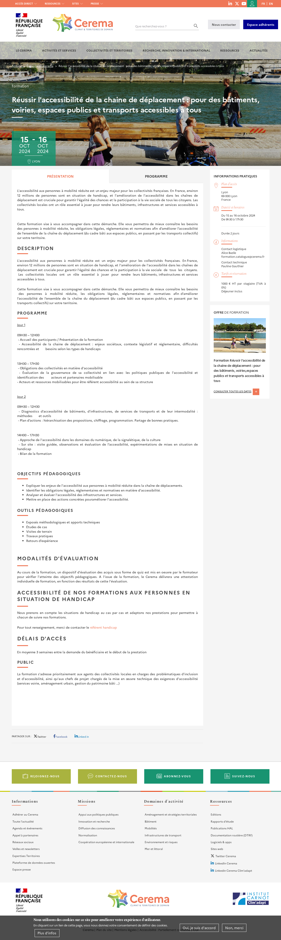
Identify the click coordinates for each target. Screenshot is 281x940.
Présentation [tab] (60, 176)
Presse (95, 3)
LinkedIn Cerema (226, 863)
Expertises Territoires (26, 856)
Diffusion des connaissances (96, 828)
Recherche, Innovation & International (176, 50)
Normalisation (87, 835)
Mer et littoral (154, 849)
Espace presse (21, 869)
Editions (216, 814)
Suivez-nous (243, 776)
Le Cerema (24, 50)
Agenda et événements (27, 828)
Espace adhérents (260, 24)
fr (263, 3)
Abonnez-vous (177, 776)
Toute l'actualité (23, 821)
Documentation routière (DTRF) (232, 835)
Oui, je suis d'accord (199, 927)
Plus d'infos (47, 932)
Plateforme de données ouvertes (33, 862)
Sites (75, 3)
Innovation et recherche (94, 821)
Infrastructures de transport (163, 835)
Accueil (16, 66)
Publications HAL (222, 828)
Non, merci (234, 927)
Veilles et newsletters (26, 849)
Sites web (217, 849)
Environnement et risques (161, 842)
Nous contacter (224, 24)
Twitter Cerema (225, 856)
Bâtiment (150, 821)
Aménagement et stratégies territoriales (171, 814)
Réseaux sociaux (22, 842)
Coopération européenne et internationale (106, 842)
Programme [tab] (156, 176)
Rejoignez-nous (45, 776)
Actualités (259, 50)
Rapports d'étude (222, 821)
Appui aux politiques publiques (98, 814)
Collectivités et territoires (109, 50)
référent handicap (103, 627)
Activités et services (59, 50)
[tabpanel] (107, 452)
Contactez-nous (111, 776)
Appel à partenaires (25, 835)
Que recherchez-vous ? (151, 26)
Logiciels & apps (221, 842)
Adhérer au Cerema (25, 814)
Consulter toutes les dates (236, 391)
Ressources (52, 3)
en (271, 3)
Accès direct (24, 3)
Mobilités (151, 828)
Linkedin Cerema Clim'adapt (233, 870)
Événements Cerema (40, 66)
